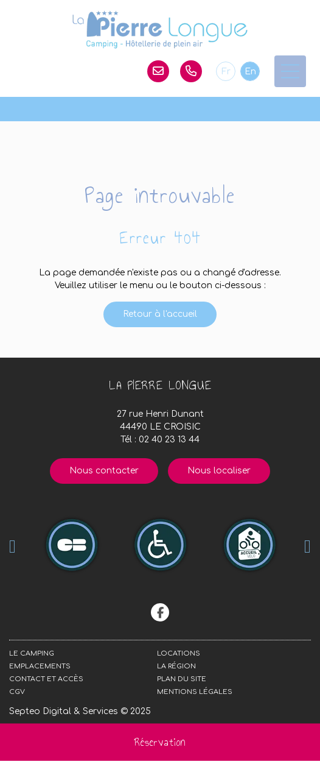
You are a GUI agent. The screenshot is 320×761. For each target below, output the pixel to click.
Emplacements (40, 666)
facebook (160, 612)
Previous (12, 546)
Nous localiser (219, 470)
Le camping (31, 653)
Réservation (160, 742)
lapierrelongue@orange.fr (158, 71)
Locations (178, 653)
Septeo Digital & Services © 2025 (80, 711)
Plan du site (181, 679)
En (250, 71)
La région (176, 666)
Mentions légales (194, 692)
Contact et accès (46, 679)
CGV (17, 692)
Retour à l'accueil (160, 314)
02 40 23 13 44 (191, 71)
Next (307, 546)
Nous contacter (104, 470)
